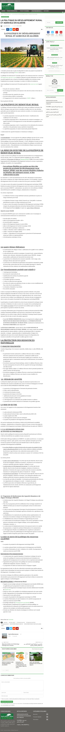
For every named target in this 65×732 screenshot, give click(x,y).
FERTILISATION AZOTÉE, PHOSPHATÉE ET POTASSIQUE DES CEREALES (54, 102)
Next (7, 670)
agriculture (5, 622)
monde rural (8, 589)
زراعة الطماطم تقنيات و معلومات (52, 109)
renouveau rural (34, 84)
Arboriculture (35, 719)
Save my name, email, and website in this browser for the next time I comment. (20, 698)
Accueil (3, 10)
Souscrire (60, 90)
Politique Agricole (36, 10)
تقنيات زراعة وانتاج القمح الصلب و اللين (54, 57)
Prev (3, 670)
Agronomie (46, 10)
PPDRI (16, 72)
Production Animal (24, 10)
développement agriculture (30, 622)
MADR (28, 98)
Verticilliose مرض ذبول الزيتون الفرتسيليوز (54, 106)
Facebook (11, 619)
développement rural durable (22, 602)
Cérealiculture (54, 54)
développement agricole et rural (8, 77)
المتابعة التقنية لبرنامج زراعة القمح (52, 112)
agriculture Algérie (12, 622)
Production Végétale (12, 10)
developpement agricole (21, 622)
